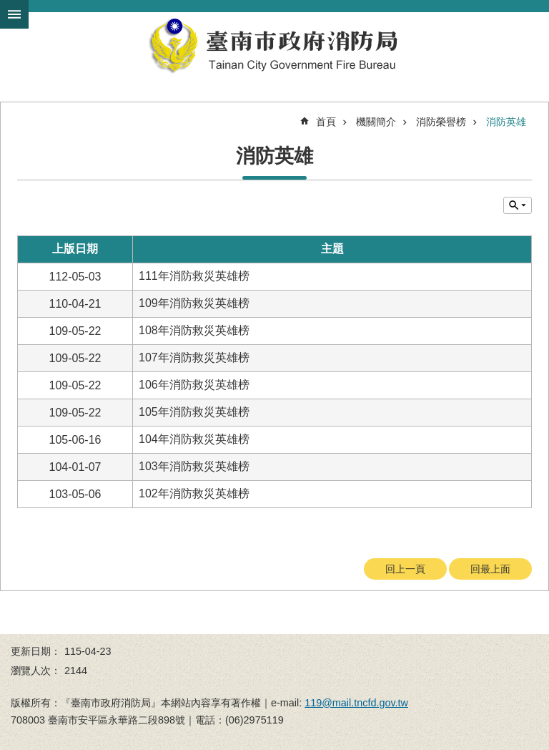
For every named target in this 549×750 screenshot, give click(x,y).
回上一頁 (405, 569)
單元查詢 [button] (517, 205)
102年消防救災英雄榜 (194, 493)
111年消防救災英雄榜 (194, 276)
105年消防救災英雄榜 (194, 412)
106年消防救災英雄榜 (194, 385)
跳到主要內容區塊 (7, 7)
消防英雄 (506, 121)
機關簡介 (376, 121)
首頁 (326, 121)
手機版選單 (14, 14)
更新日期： (36, 651)
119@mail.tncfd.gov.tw (356, 702)
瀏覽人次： (36, 670)
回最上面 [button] (490, 569)
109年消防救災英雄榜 (194, 303)
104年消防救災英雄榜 (194, 439)
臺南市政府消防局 (274, 45)
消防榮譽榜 (441, 121)
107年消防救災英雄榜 (194, 357)
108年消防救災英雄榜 (194, 330)
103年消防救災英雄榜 (194, 466)
